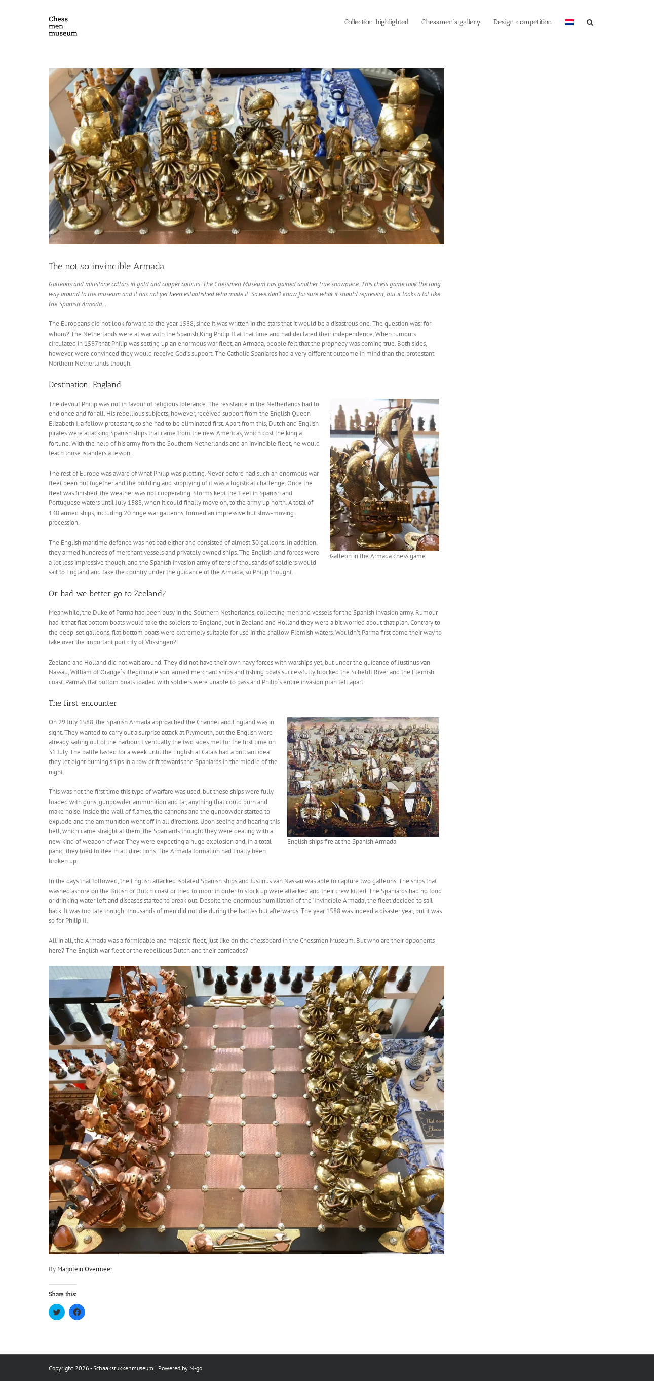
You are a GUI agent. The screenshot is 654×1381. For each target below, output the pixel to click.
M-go (195, 1368)
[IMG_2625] (246, 156)
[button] (590, 21)
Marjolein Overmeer (84, 1269)
